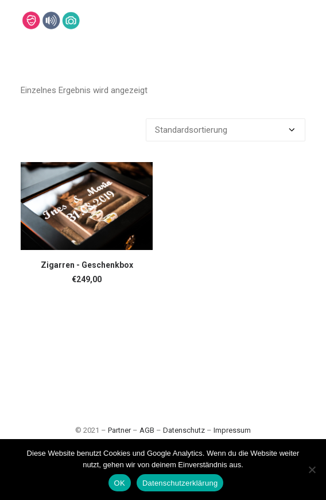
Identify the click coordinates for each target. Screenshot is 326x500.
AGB (146, 430)
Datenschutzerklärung (180, 483)
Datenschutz (184, 430)
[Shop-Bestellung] (225, 129)
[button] (87, 205)
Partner (119, 430)
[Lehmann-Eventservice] (31, 20)
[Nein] (311, 469)
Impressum (232, 430)
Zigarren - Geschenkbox (87, 265)
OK (119, 483)
